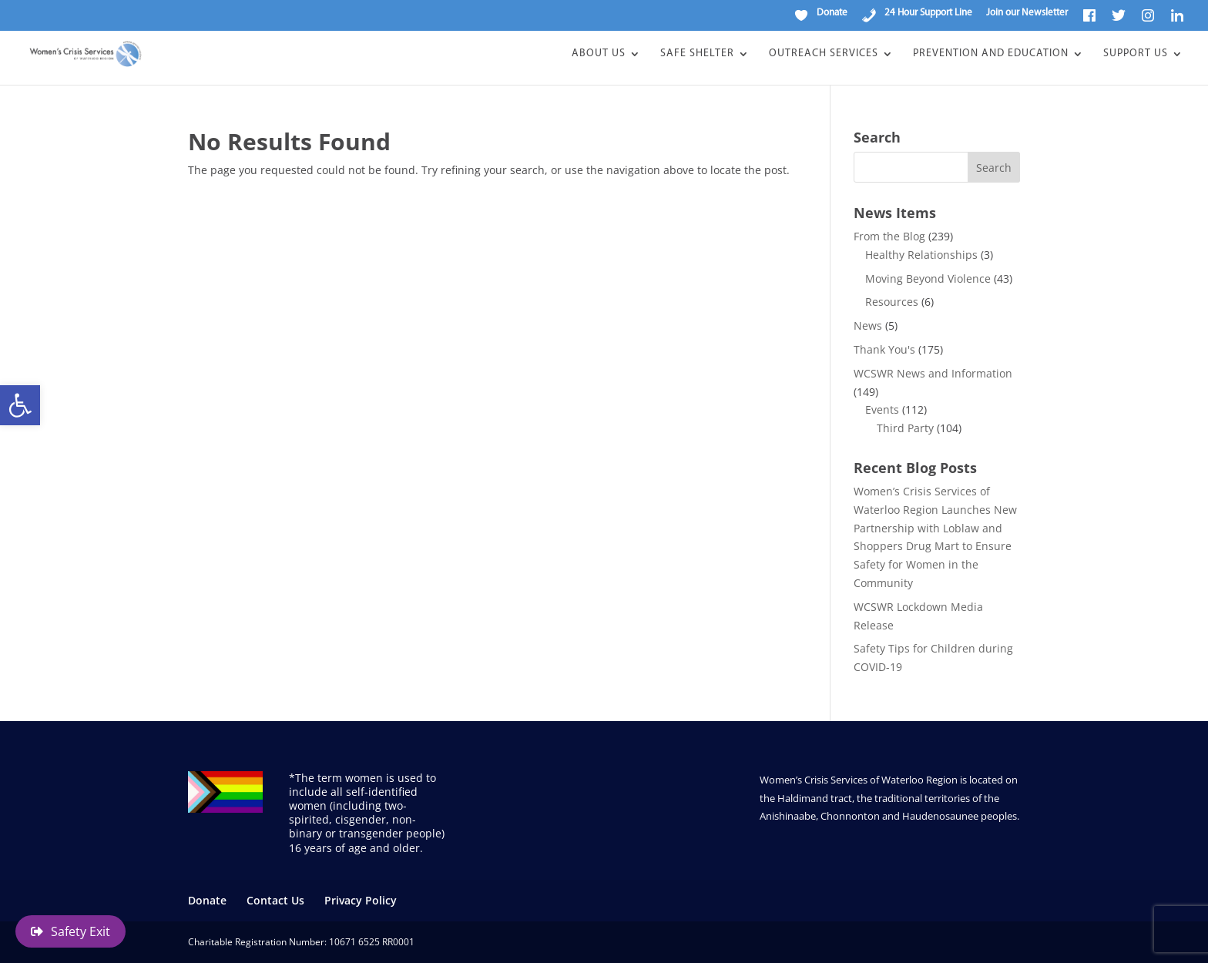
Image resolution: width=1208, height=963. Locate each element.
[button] (20, 405)
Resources (891, 301)
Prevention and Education (991, 54)
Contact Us (275, 900)
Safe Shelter (697, 54)
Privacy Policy (360, 900)
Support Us (1135, 54)
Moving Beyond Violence (928, 278)
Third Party (905, 428)
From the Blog (889, 236)
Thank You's (884, 349)
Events (882, 409)
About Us (599, 54)
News (868, 325)
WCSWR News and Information (933, 373)
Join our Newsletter (1027, 13)
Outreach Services (823, 54)
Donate (207, 900)
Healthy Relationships (921, 254)
